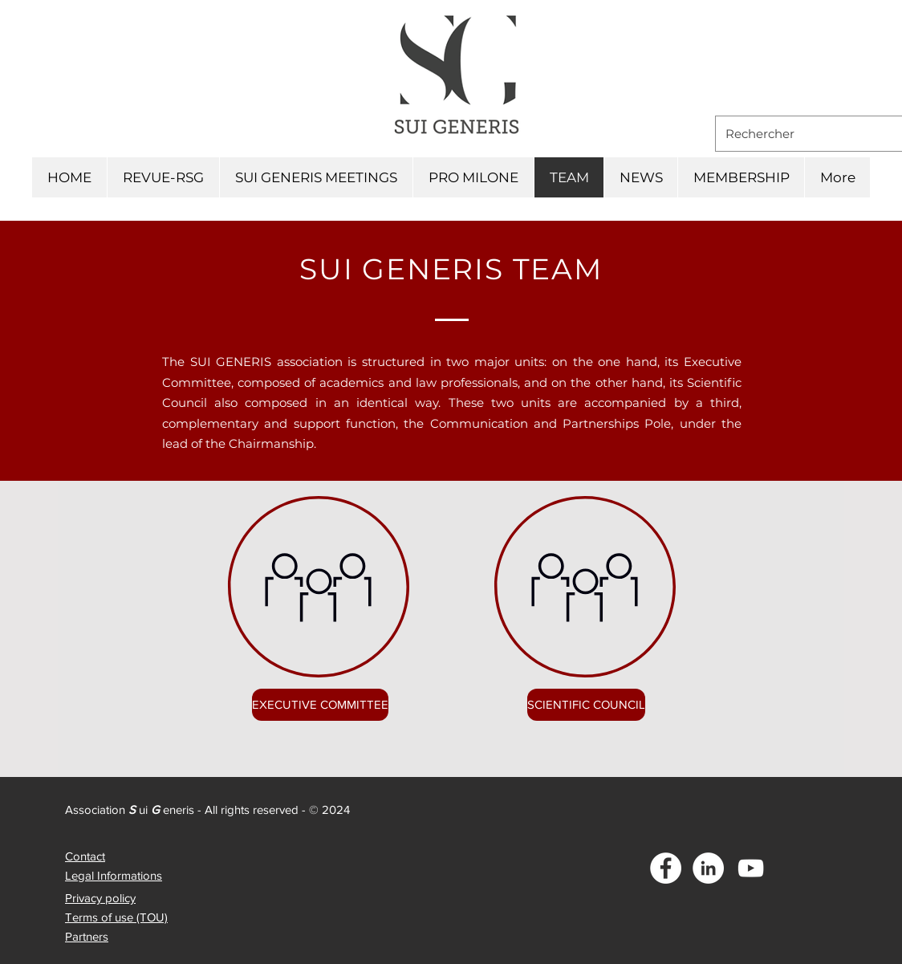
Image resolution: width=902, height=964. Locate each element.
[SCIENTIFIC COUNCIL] (586, 705)
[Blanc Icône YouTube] (750, 868)
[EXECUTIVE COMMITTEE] (320, 705)
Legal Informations (113, 875)
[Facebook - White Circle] (665, 868)
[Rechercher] (809, 133)
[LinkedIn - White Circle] (708, 868)
